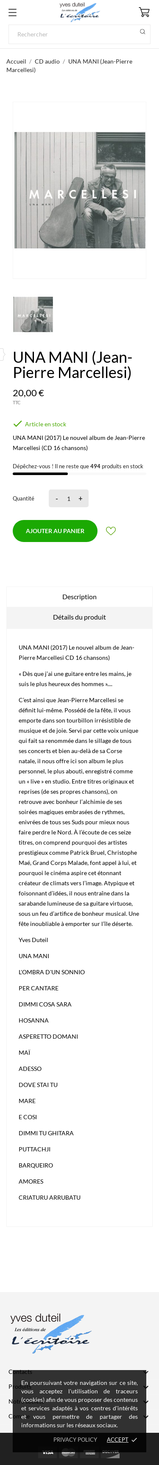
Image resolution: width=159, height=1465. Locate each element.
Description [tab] (79, 596)
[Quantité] (67, 498)
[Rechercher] (79, 34)
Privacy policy (75, 1439)
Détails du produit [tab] (79, 617)
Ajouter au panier (55, 530)
